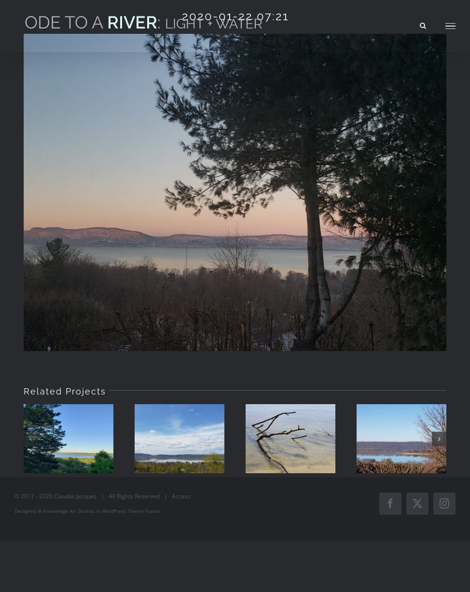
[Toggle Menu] (450, 26)
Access (181, 496)
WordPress (114, 510)
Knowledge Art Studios (69, 510)
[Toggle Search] (423, 25)
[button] (31, 439)
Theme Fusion (144, 510)
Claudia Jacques (75, 496)
